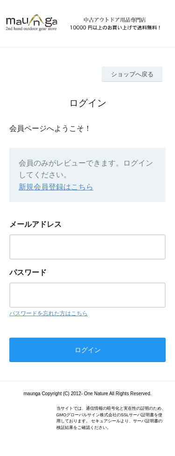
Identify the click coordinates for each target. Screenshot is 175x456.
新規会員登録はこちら (56, 187)
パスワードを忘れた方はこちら (48, 313)
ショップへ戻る (132, 74)
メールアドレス (35, 224)
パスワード (28, 272)
